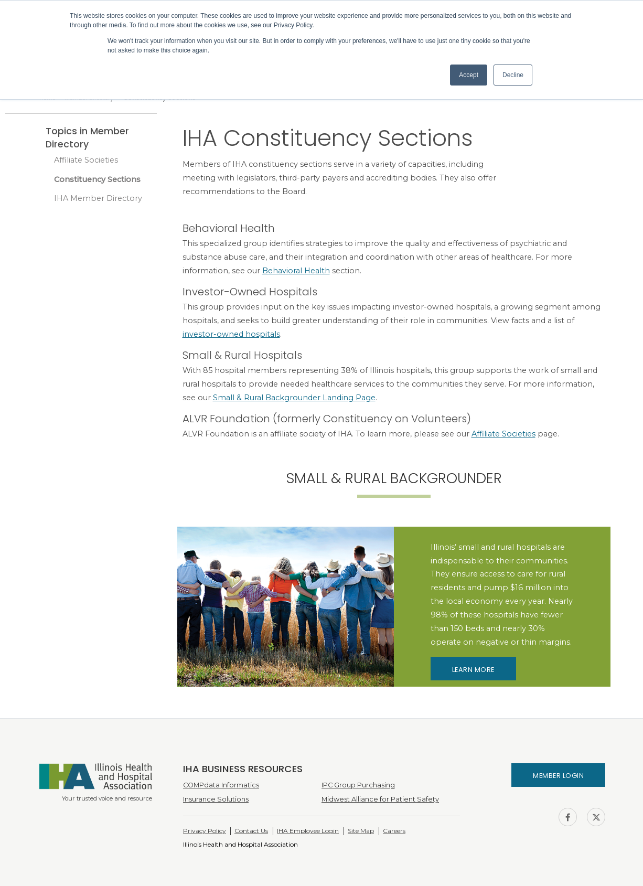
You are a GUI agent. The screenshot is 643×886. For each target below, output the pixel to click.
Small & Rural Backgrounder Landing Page (294, 397)
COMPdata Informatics (221, 785)
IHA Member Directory (98, 198)
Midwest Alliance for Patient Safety (380, 799)
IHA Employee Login (308, 831)
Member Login (558, 775)
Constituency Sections (97, 179)
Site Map (361, 831)
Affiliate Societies (86, 160)
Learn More (473, 669)
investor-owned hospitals (231, 334)
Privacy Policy (204, 831)
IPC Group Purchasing (358, 785)
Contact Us (251, 831)
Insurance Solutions (216, 799)
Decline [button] (512, 75)
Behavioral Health (296, 270)
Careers (394, 831)
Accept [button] (468, 75)
